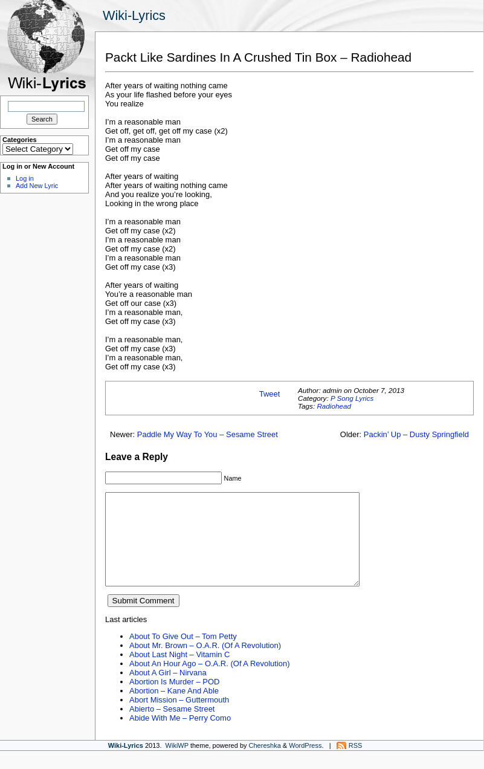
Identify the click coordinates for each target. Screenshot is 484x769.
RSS (356, 763)
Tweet (269, 393)
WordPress (305, 763)
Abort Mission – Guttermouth (179, 717)
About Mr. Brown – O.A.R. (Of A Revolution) (205, 663)
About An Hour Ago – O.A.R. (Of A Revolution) (209, 681)
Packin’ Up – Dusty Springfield (416, 434)
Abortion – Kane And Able (174, 708)
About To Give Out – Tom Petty (183, 654)
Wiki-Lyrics (134, 15)
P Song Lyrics (352, 398)
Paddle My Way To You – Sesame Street (207, 434)
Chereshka (265, 763)
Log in (25, 178)
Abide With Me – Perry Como (180, 736)
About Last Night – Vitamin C (179, 672)
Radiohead (334, 406)
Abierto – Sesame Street (172, 727)
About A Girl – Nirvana (168, 690)
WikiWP (177, 763)
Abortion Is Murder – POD (174, 699)
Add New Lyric (37, 185)
